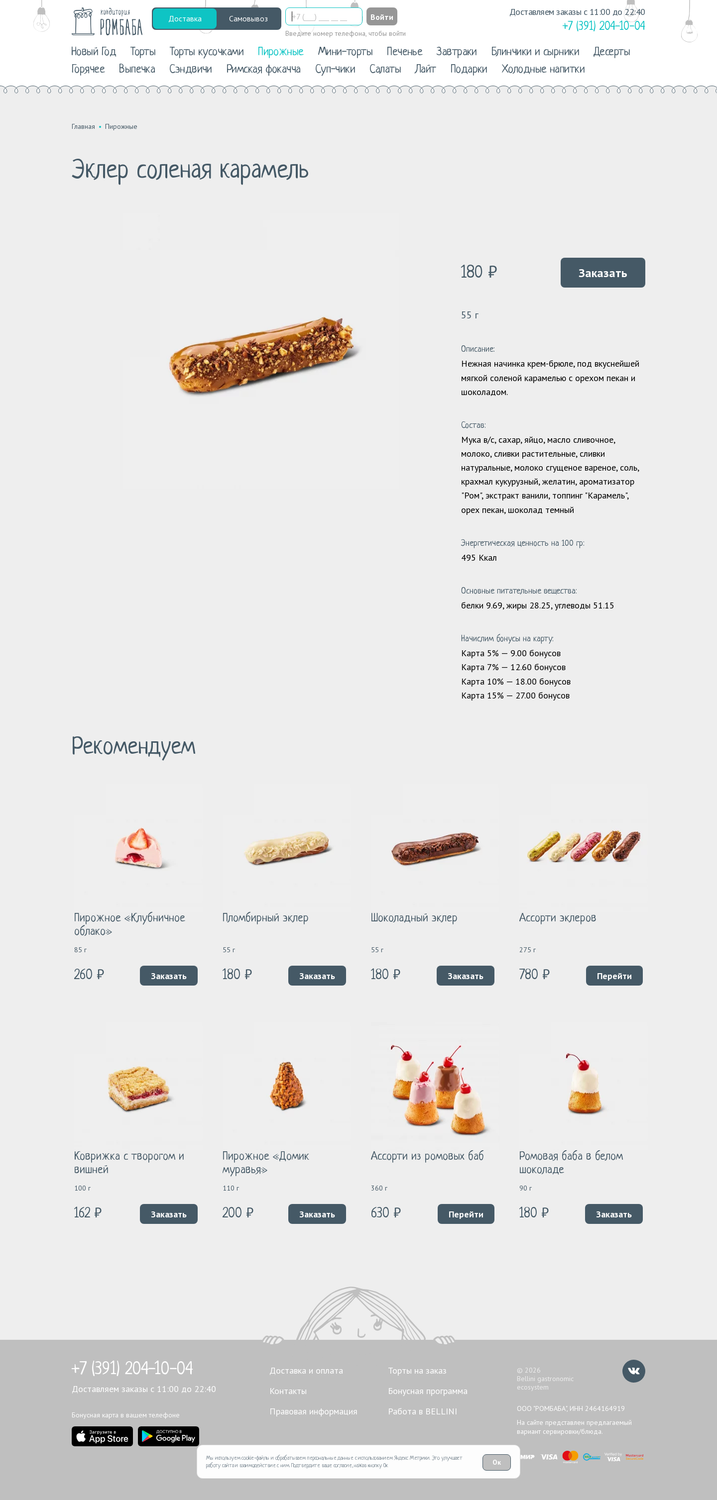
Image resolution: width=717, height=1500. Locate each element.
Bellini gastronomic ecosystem (545, 1383)
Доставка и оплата (306, 1370)
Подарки (469, 70)
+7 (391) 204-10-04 (132, 1369)
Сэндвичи (190, 70)
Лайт (425, 70)
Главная (83, 126)
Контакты (288, 1391)
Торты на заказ (417, 1370)
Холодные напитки (543, 70)
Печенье (404, 52)
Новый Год (93, 52)
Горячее (88, 70)
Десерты (612, 52)
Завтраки (457, 52)
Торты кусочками (206, 52)
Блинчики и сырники (535, 52)
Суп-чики (335, 70)
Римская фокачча (264, 70)
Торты (142, 52)
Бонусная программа (428, 1391)
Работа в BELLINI (422, 1411)
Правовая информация (313, 1411)
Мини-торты (345, 52)
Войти (381, 17)
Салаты (385, 70)
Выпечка (137, 70)
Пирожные (281, 52)
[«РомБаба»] (107, 21)
